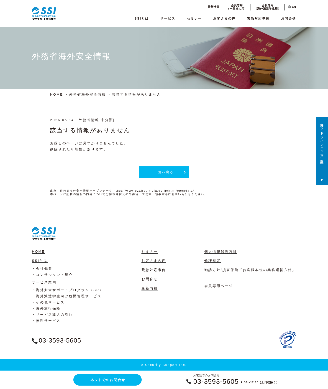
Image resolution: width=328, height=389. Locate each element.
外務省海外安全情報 (87, 94)
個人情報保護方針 (220, 251)
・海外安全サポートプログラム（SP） (67, 290)
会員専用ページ (218, 286)
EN (292, 6)
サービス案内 (44, 282)
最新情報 (214, 6)
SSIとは (141, 18)
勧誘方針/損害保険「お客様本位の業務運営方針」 (250, 270)
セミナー (194, 18)
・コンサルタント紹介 (52, 275)
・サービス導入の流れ (52, 314)
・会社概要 (42, 268)
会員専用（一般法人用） (237, 7)
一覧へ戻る (164, 172)
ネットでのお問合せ (107, 380)
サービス (167, 18)
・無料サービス (46, 321)
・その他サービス (48, 302)
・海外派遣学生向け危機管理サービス (67, 296)
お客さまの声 (224, 18)
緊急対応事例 (258, 18)
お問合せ (288, 18)
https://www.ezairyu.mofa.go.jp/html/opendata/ (154, 190)
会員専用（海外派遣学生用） (267, 7)
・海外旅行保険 (46, 308)
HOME (56, 94)
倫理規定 (212, 260)
